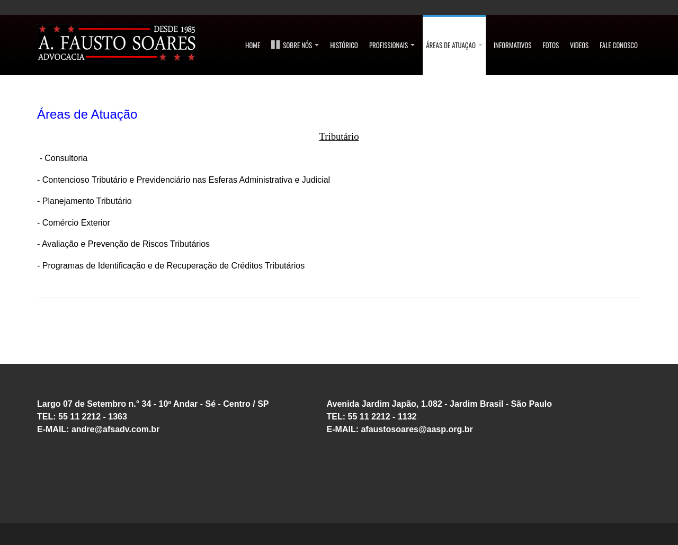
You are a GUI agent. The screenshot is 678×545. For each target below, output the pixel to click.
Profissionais (392, 45)
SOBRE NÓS (295, 45)
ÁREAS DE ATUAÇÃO (454, 45)
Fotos (551, 45)
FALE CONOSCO (619, 45)
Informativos (513, 45)
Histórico (344, 45)
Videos (579, 45)
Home (252, 45)
